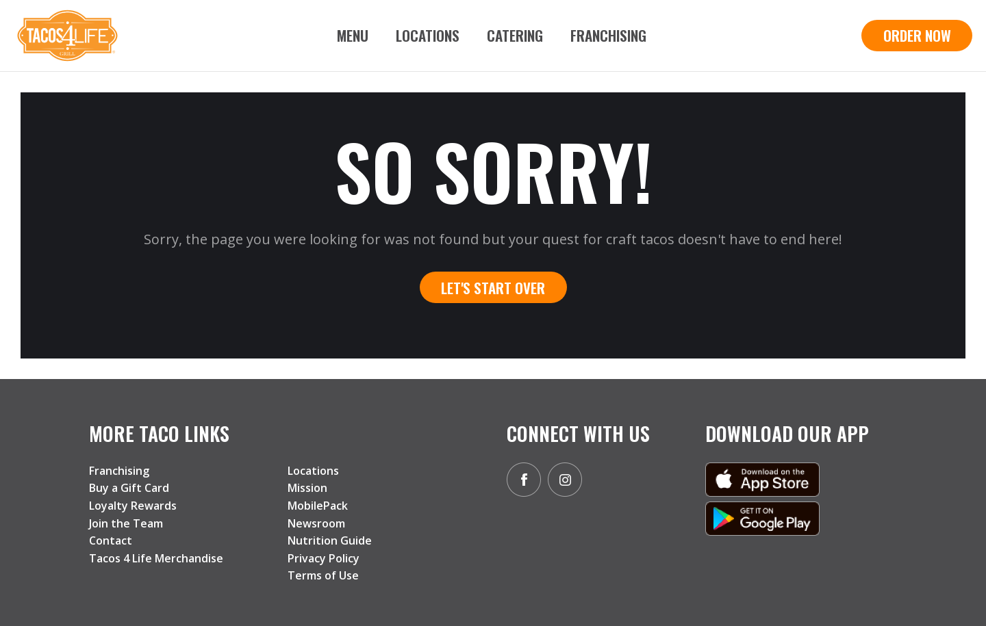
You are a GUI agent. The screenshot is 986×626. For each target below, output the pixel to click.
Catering (515, 35)
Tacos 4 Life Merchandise (156, 558)
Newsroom (316, 523)
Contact (110, 540)
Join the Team (126, 523)
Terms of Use (323, 575)
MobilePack (318, 505)
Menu (352, 35)
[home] (67, 35)
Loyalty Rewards (133, 505)
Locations (427, 35)
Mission (307, 487)
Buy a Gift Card (129, 487)
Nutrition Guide (330, 540)
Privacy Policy (323, 558)
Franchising (608, 35)
